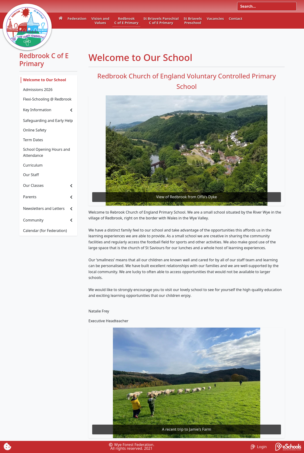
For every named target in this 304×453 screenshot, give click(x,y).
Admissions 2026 (38, 89)
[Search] (267, 6)
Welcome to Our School (44, 79)
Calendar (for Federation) (45, 230)
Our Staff (31, 174)
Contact (236, 18)
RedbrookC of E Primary (126, 20)
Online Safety (34, 130)
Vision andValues (100, 20)
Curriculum (33, 165)
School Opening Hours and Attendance (46, 152)
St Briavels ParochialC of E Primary (161, 20)
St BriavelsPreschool (193, 20)
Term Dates (33, 139)
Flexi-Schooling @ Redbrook (47, 99)
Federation (77, 18)
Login (259, 446)
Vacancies (215, 18)
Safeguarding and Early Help (48, 120)
